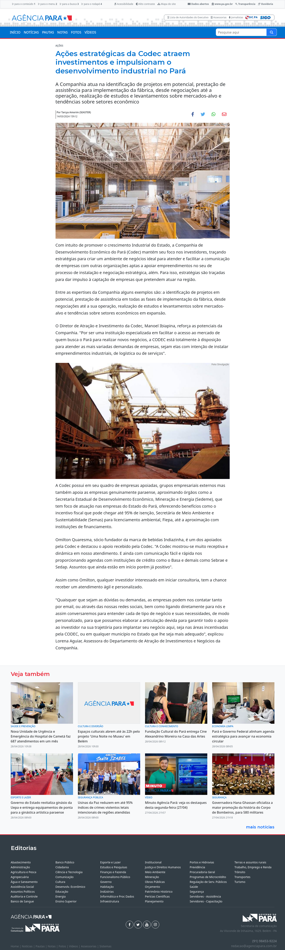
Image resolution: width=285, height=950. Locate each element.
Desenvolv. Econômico (70, 887)
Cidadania (62, 867)
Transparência (245, 4)
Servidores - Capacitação (206, 901)
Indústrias (107, 891)
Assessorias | (90, 946)
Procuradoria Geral (202, 872)
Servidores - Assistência (205, 896)
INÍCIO (15, 32)
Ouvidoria (265, 4)
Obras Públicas (155, 882)
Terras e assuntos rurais (250, 862)
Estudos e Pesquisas (113, 867)
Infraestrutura (109, 901)
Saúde (194, 887)
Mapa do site (166, 4)
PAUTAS (48, 32)
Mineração (152, 877)
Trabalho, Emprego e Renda (253, 867)
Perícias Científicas (157, 896)
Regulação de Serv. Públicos (208, 882)
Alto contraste (145, 4)
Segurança (197, 891)
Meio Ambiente (155, 872)
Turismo (240, 882)
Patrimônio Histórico (159, 891)
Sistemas (105, 946)
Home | (16, 946)
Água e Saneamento (24, 882)
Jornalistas (236, 17)
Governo (106, 882)
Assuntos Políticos (23, 891)
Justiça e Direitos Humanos (163, 867)
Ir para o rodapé (91, 4)
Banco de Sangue (22, 901)
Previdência (197, 867)
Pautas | (42, 946)
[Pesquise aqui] (271, 32)
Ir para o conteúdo (23, 4)
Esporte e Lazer (110, 862)
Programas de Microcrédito (208, 877)
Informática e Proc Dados (117, 896)
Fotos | (64, 946)
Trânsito (240, 872)
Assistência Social (22, 887)
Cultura (60, 882)
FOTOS (76, 32)
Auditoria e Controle (24, 896)
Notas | (53, 946)
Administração (20, 867)
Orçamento (152, 887)
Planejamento (154, 901)
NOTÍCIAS (31, 32)
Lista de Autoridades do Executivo (188, 17)
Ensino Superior (66, 901)
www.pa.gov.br (222, 4)
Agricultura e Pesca (23, 872)
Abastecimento (21, 862)
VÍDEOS (90, 32)
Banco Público (65, 862)
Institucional (153, 862)
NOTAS (62, 32)
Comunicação (65, 877)
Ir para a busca (69, 4)
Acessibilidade (123, 4)
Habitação (107, 887)
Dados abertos (198, 4)
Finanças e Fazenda (113, 872)
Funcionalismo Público (115, 877)
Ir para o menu (47, 4)
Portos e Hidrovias (202, 862)
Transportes (242, 877)
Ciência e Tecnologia (69, 872)
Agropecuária (20, 877)
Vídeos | (75, 946)
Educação (62, 891)
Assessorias (218, 17)
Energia (61, 896)
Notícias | (29, 946)
